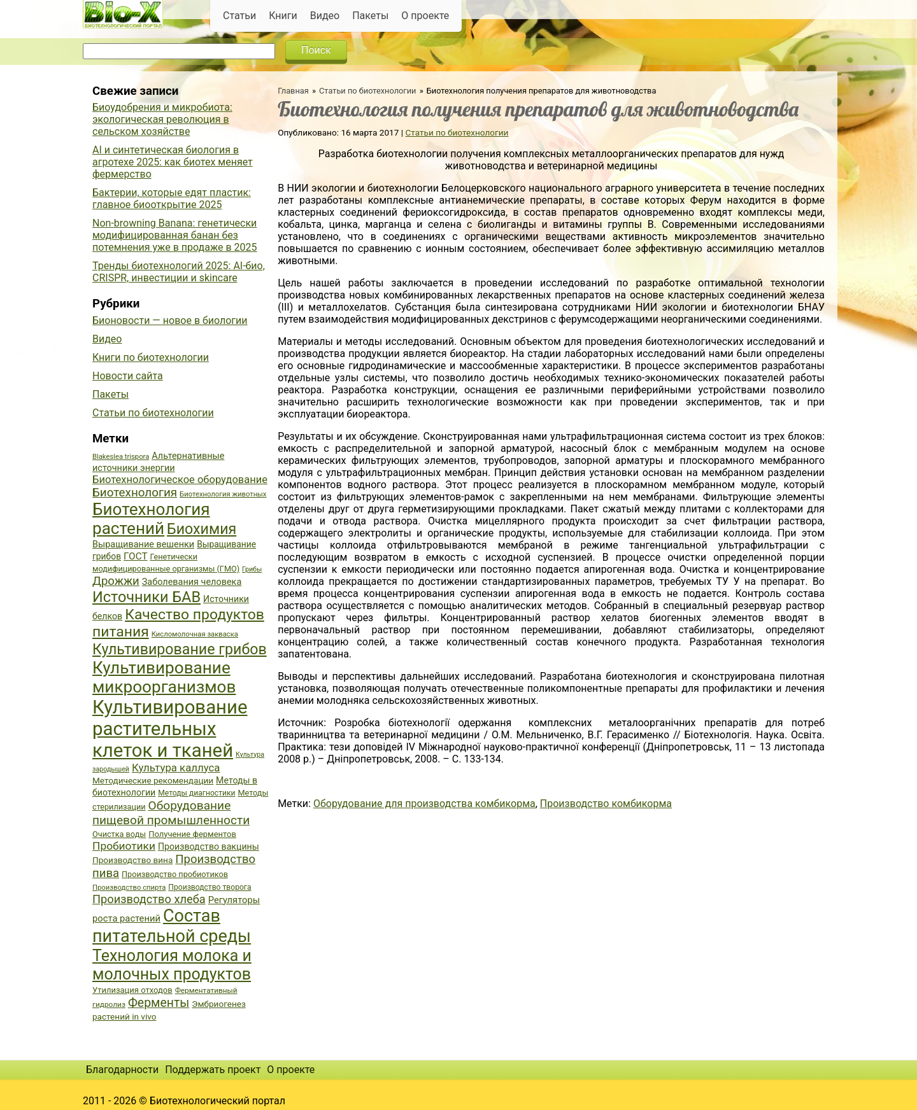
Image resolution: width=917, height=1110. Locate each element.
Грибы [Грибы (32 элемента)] (252, 569)
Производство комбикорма (606, 803)
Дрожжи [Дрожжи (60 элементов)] (115, 581)
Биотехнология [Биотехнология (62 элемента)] (134, 493)
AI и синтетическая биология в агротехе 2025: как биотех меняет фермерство (172, 162)
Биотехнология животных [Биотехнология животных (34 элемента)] (223, 494)
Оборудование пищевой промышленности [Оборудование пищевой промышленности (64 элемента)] (171, 812)
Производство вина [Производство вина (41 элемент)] (132, 860)
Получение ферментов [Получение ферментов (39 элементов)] (192, 834)
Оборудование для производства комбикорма (424, 803)
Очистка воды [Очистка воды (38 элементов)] (119, 834)
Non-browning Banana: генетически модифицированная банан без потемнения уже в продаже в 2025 (174, 235)
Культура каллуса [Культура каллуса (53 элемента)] (176, 767)
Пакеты (370, 16)
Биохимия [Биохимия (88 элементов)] (201, 529)
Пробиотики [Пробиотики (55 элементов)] (123, 846)
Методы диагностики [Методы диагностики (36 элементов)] (196, 793)
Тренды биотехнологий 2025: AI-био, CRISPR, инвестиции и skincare (178, 272)
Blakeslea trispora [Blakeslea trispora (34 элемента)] (120, 457)
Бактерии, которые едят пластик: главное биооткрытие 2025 (171, 198)
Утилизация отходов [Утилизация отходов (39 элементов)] (132, 990)
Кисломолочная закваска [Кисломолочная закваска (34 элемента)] (195, 634)
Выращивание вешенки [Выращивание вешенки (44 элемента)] (143, 544)
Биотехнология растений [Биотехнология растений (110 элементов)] (151, 519)
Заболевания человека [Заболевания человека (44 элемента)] (191, 582)
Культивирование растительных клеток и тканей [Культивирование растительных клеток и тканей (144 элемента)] (169, 728)
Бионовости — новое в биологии (170, 320)
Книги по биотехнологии (150, 357)
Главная (293, 90)
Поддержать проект (212, 1070)
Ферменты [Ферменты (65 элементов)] (158, 1002)
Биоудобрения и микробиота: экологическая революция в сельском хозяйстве (162, 119)
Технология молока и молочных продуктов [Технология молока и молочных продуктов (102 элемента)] (172, 964)
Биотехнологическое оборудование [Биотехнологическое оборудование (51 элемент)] (179, 480)
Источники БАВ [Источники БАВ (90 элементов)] (146, 597)
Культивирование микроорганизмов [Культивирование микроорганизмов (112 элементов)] (164, 677)
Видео (324, 16)
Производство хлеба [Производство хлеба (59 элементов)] (149, 899)
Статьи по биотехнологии (367, 90)
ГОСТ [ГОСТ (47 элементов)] (135, 556)
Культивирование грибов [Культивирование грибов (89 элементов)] (179, 649)
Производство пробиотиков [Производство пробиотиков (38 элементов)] (175, 874)
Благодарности (122, 1070)
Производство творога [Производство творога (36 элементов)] (209, 887)
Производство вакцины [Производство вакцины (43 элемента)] (208, 846)
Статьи (239, 16)
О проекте (425, 16)
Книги (283, 16)
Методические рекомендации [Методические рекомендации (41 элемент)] (152, 780)
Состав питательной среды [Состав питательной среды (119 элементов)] (171, 926)
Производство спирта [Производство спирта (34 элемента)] (129, 887)
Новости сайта (127, 376)
